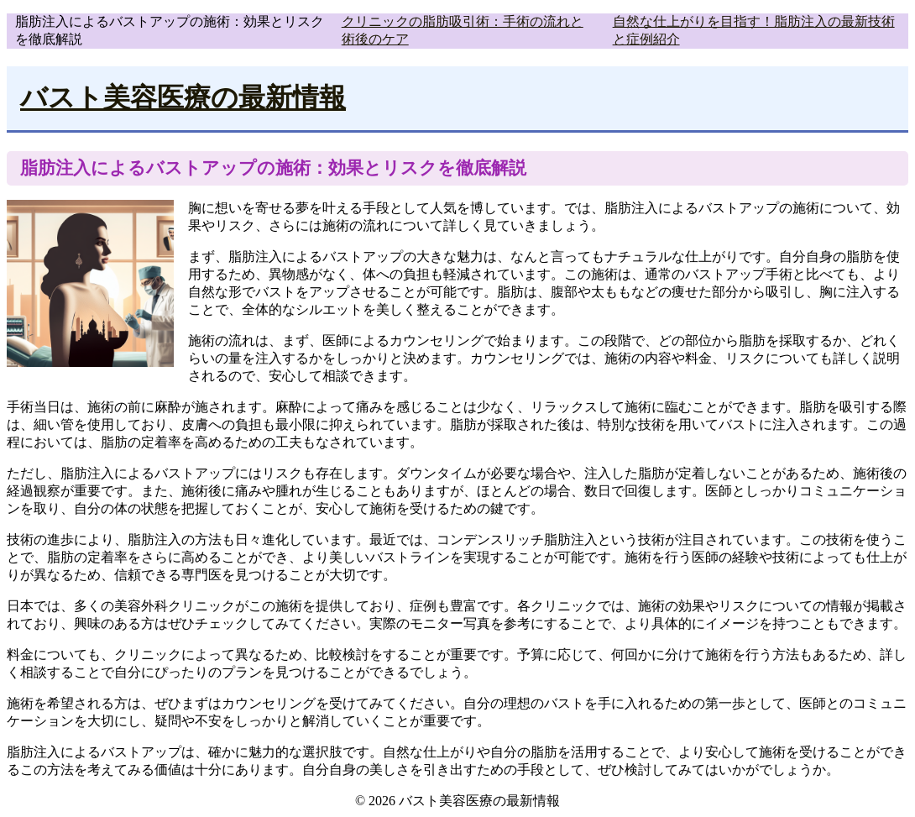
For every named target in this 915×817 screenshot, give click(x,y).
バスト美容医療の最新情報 (183, 97)
